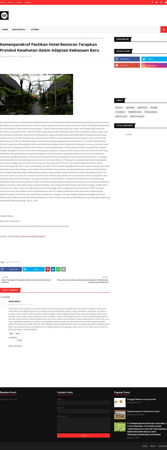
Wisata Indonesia (9, 56)
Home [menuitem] (5, 29)
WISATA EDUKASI (13, 38)
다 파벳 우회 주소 (33, 324)
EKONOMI (130, 107)
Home (2, 2)
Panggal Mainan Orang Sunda (141, 399)
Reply (11, 334)
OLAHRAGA (120, 112)
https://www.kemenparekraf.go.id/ (29, 236)
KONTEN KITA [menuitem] (18, 29)
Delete (18, 334)
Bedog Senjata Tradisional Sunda (143, 411)
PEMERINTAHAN (134, 112)
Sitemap (28, 2)
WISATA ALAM (121, 116)
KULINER (154, 107)
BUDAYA (119, 107)
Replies (13, 337)
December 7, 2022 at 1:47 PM (21, 304)
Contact (19, 2)
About (10, 2)
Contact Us (162, 446)
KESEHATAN (142, 107)
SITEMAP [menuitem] (35, 29)
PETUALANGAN (151, 112)
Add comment (15, 346)
